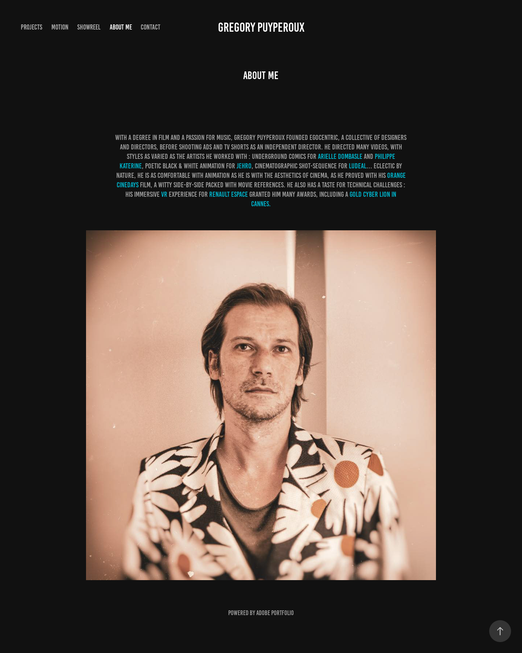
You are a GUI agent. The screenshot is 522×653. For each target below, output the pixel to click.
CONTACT (150, 27)
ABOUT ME (121, 27)
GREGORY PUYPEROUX (261, 27)
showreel (89, 27)
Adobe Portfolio (275, 613)
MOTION (60, 27)
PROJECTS (31, 27)
